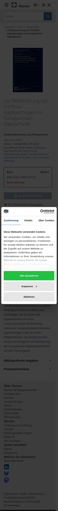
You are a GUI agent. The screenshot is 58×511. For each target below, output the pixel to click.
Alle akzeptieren (29, 275)
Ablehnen (28, 296)
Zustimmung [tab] (11, 220)
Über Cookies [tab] (46, 220)
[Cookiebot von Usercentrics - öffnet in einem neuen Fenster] (41, 211)
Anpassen (29, 286)
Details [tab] (28, 220)
